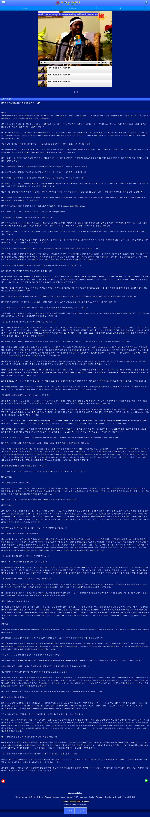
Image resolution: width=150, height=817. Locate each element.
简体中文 (40, 797)
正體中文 (32, 797)
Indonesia (83, 797)
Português (100, 797)
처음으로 (81, 811)
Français (48, 797)
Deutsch (55, 797)
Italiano (69, 797)
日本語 (132, 797)
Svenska (108, 797)
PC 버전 (69, 811)
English (18, 797)
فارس (114, 797)
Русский (126, 797)
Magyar (63, 797)
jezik (119, 797)
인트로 (3, 113)
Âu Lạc (24, 797)
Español (91, 797)
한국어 (76, 797)
